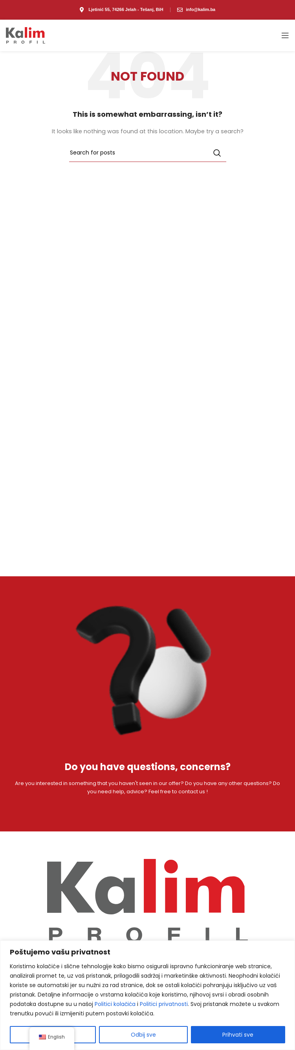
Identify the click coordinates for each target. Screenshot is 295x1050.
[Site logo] (25, 35)
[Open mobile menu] (285, 35)
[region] (147, 995)
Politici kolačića (115, 1004)
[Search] (147, 153)
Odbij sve (143, 1035)
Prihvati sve (237, 1035)
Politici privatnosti (165, 1004)
